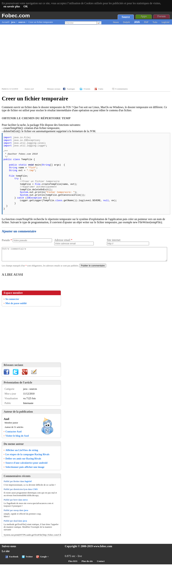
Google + (44, 559)
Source (126, 16)
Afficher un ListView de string (21, 452)
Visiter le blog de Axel (17, 438)
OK (25, 6)
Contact (101, 564)
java (13, 22)
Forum (161, 16)
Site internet (114, 239)
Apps (143, 16)
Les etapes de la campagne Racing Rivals (27, 457)
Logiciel (165, 22)
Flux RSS (72, 564)
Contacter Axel (13, 434)
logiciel (28, 484)
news (25, 502)
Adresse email (63, 239)
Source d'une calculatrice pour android (26, 465)
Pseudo (7, 240)
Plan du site (87, 564)
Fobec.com (16, 15)
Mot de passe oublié (16, 305)
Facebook (13, 559)
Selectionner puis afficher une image (24, 469)
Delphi (126, 22)
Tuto (155, 22)
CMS (35, 492)
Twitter (29, 559)
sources (21, 22)
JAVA (137, 22)
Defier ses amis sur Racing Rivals (23, 461)
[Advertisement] (87, 56)
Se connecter (12, 301)
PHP (146, 22)
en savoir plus (12, 6)
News (116, 22)
